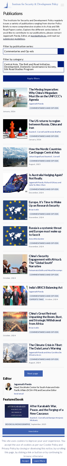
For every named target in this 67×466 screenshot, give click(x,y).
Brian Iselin (34, 209)
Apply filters (33, 78)
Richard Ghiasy (51, 182)
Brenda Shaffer (54, 132)
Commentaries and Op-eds (44, 108)
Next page (33, 373)
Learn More (39, 461)
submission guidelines (14, 39)
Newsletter (34, 431)
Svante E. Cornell (36, 132)
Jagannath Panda (36, 104)
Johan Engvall (35, 156)
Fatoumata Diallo (36, 270)
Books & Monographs (18, 424)
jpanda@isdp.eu (38, 35)
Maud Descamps (55, 270)
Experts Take (37, 299)
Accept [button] (25, 461)
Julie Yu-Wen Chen (37, 185)
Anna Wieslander (36, 239)
